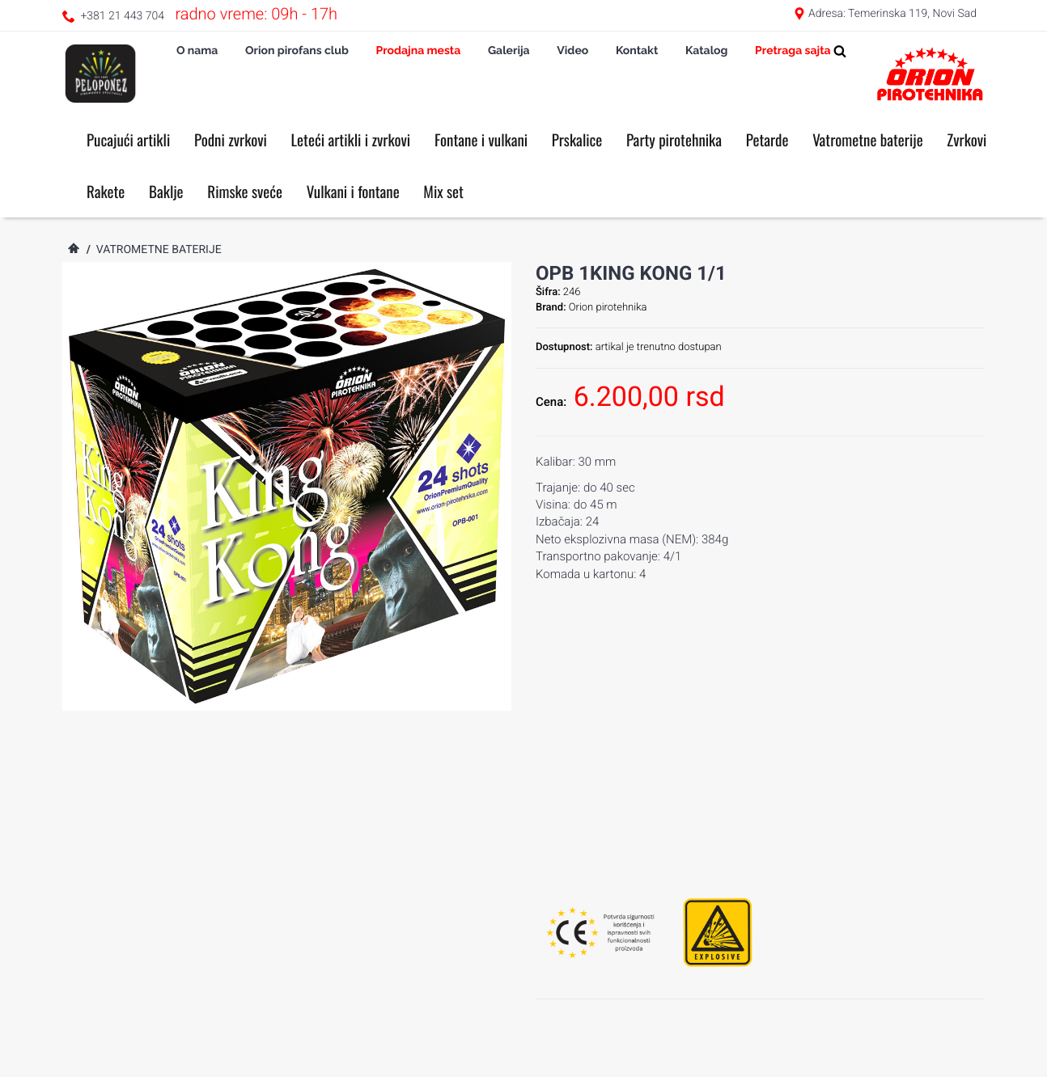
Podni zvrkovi (230, 140)
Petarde (767, 140)
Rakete (106, 191)
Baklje (166, 191)
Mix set (443, 191)
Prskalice (577, 140)
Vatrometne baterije (867, 140)
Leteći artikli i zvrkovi (351, 140)
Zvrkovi (966, 140)
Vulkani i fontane (353, 191)
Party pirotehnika (674, 140)
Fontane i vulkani (481, 140)
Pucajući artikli (128, 140)
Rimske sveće (244, 191)
